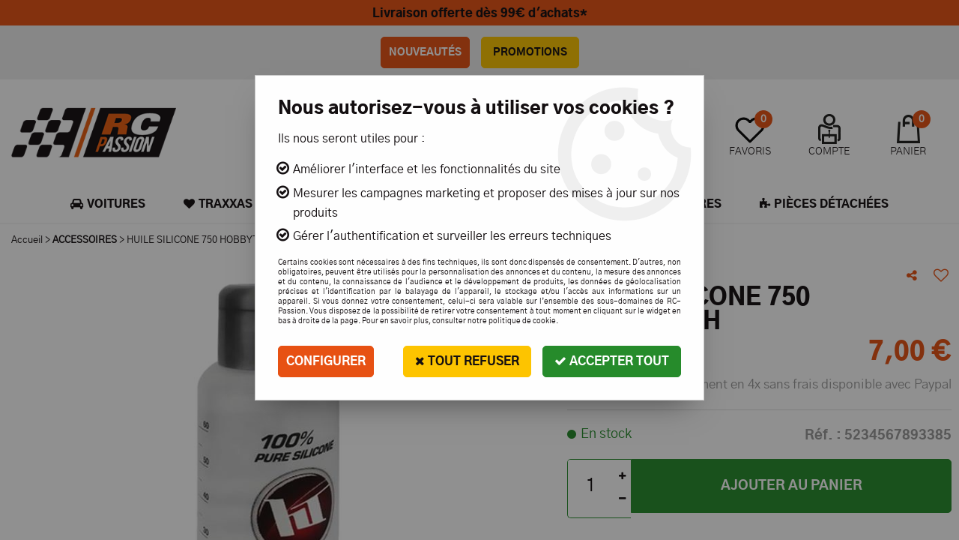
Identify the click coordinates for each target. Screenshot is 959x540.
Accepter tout (611, 361)
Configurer (326, 362)
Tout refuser (467, 361)
